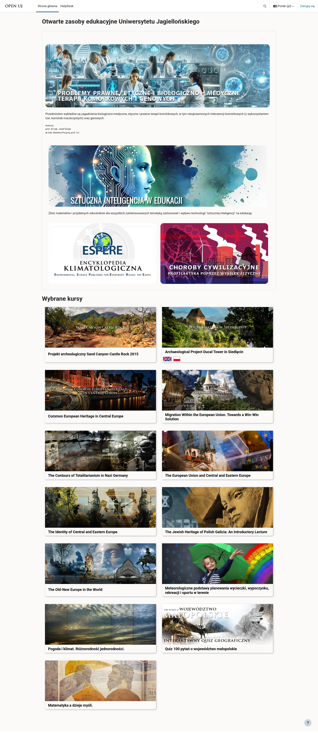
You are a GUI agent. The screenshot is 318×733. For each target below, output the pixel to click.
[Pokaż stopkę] (308, 723)
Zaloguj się (307, 6)
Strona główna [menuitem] (47, 6)
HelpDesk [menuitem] (66, 6)
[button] (265, 6)
